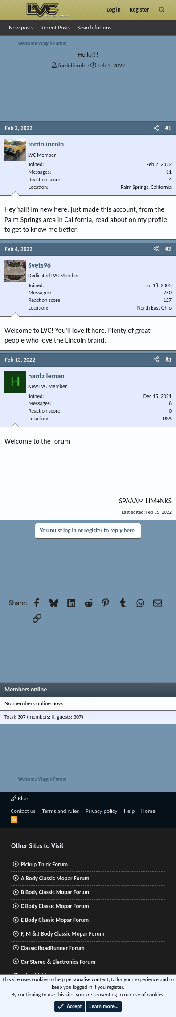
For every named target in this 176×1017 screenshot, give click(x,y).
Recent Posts (55, 27)
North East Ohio (154, 308)
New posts (21, 27)
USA (167, 418)
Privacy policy (102, 811)
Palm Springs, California (146, 187)
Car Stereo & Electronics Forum (58, 961)
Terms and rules (60, 811)
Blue (19, 798)
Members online (25, 689)
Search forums (94, 27)
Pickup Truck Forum (44, 864)
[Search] (161, 9)
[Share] (156, 128)
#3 (168, 359)
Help (129, 811)
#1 (168, 128)
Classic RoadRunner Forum (53, 948)
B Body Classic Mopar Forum (55, 892)
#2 (168, 249)
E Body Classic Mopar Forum (55, 920)
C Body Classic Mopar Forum (55, 906)
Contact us (23, 811)
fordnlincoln (72, 65)
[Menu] (15, 9)
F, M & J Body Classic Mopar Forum (63, 933)
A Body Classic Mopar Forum (55, 878)
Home (148, 811)
